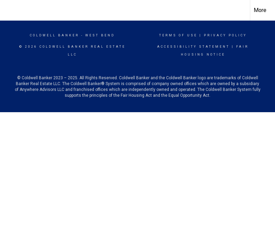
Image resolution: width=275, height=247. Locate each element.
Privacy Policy (225, 35)
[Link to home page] (8, 9)
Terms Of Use (178, 35)
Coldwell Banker (54, 35)
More (260, 10)
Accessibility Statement (193, 46)
